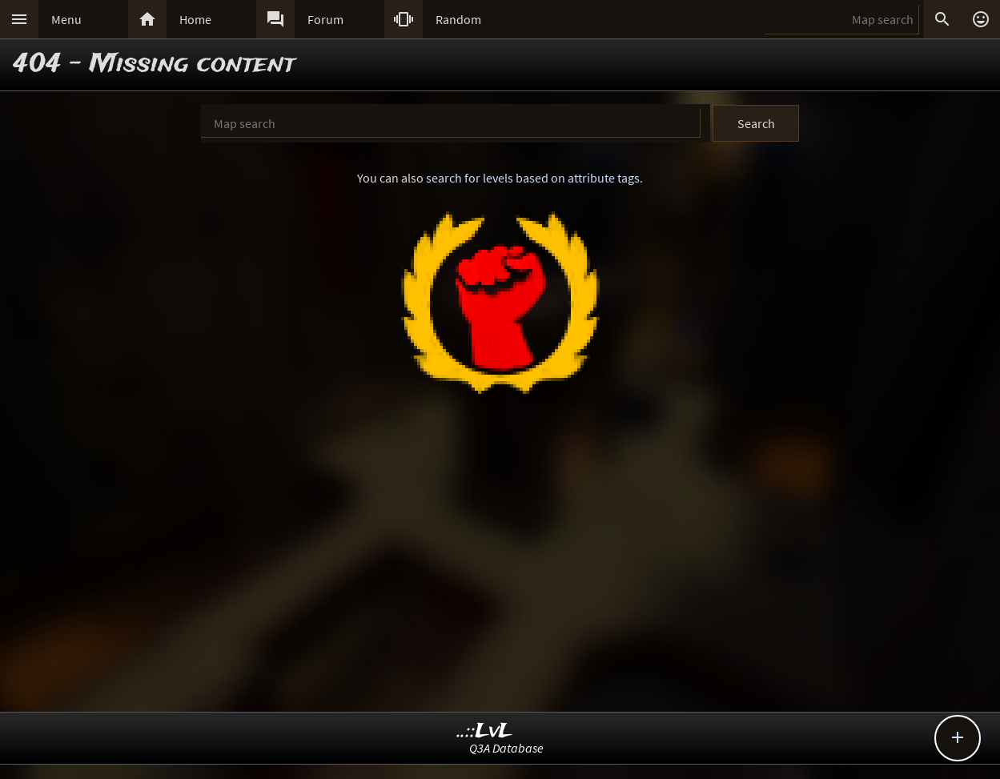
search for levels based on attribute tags (533, 178)
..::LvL (485, 731)
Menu (66, 19)
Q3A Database (506, 748)
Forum (325, 19)
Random (458, 19)
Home (195, 19)
